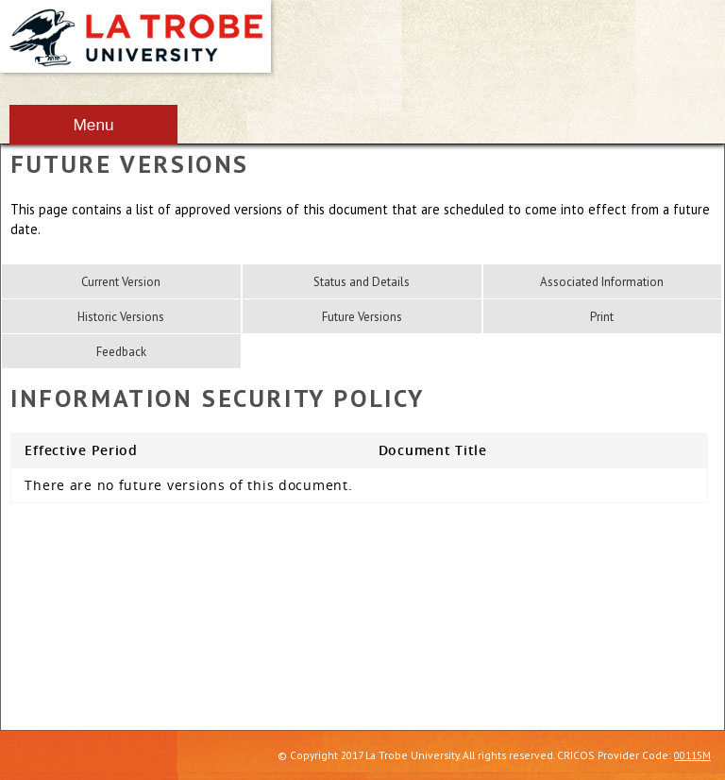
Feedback (121, 352)
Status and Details (361, 282)
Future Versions (362, 317)
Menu (93, 124)
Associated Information (602, 282)
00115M (692, 755)
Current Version (120, 282)
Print (602, 317)
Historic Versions (120, 317)
